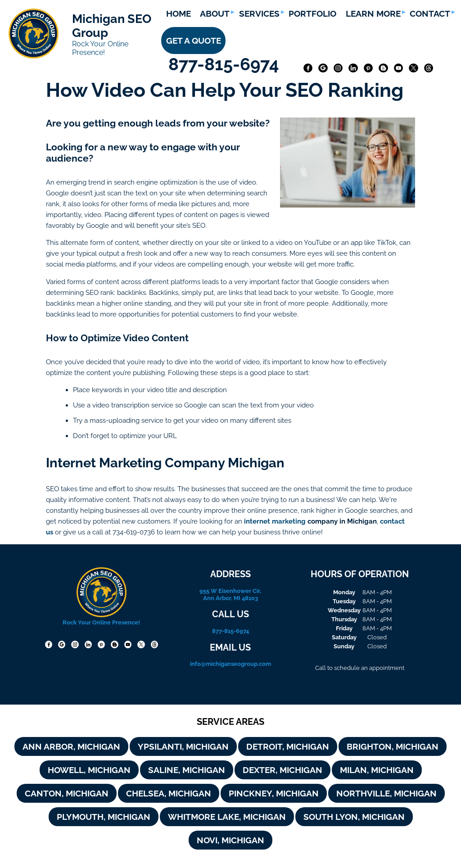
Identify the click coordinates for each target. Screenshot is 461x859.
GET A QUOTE (193, 40)
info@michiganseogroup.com (230, 663)
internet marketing (275, 521)
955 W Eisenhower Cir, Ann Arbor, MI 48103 (230, 594)
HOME (178, 13)
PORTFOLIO (312, 13)
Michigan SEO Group (111, 26)
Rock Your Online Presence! (100, 48)
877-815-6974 (225, 64)
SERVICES (259, 13)
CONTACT (430, 13)
